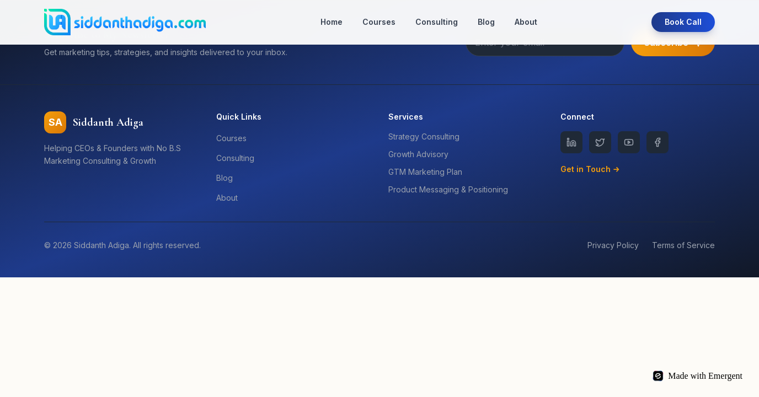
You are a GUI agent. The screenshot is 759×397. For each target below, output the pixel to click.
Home (331, 21)
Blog (486, 21)
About (526, 21)
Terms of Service (683, 245)
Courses (378, 21)
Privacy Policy (613, 245)
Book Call (683, 21)
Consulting (436, 21)
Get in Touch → (590, 169)
